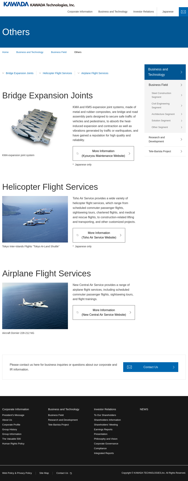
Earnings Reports (103, 429)
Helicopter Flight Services (57, 73)
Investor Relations (143, 11)
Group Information (11, 434)
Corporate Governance (106, 443)
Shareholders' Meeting (106, 424)
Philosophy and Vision (106, 438)
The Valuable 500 (11, 438)
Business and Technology (113, 11)
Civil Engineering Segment (161, 105)
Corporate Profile (11, 424)
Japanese (167, 11)
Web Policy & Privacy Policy (17, 473)
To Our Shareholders (105, 415)
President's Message (13, 415)
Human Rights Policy (13, 443)
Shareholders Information (107, 419)
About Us (7, 419)
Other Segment (160, 127)
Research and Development (157, 139)
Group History (9, 429)
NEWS (144, 409)
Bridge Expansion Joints (19, 73)
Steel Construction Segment (161, 95)
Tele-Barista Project (160, 151)
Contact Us (183, 11)
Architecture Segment (163, 114)
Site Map (44, 473)
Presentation (100, 434)
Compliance (100, 448)
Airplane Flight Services (94, 73)
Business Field (158, 84)
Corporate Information (80, 11)
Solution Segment (161, 120)
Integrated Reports (104, 453)
